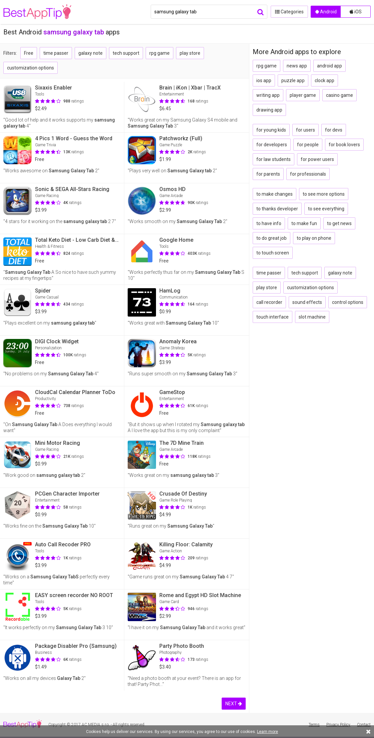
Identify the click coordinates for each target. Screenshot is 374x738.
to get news (339, 223)
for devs (333, 130)
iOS (356, 11)
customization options (30, 67)
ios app (263, 80)
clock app (324, 80)
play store (190, 53)
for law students (273, 159)
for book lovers (344, 144)
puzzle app (293, 80)
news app (297, 65)
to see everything (326, 208)
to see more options (324, 194)
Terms (314, 724)
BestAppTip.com (37, 12)
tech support (126, 53)
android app (329, 65)
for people (308, 144)
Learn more (267, 731)
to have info (268, 223)
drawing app (269, 110)
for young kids (271, 130)
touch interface (272, 317)
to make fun (304, 223)
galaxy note (90, 53)
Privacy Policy (338, 724)
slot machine (312, 317)
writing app (268, 95)
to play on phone (314, 238)
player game (303, 95)
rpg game (159, 53)
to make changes (274, 194)
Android (326, 11)
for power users (317, 159)
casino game (339, 95)
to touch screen (272, 252)
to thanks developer (277, 208)
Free (28, 53)
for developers (271, 144)
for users (305, 130)
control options (347, 302)
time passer (55, 53)
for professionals (308, 174)
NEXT (233, 703)
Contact (364, 724)
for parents (268, 174)
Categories (289, 11)
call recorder (269, 302)
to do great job (271, 238)
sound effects (307, 302)
